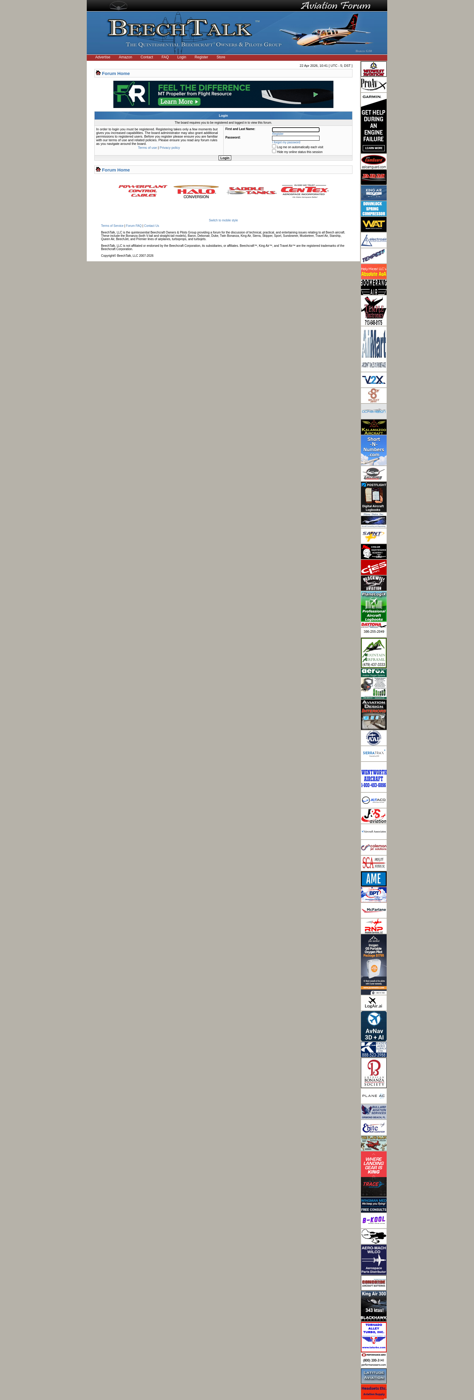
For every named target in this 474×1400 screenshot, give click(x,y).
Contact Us (151, 225)
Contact (147, 57)
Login (181, 57)
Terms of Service (112, 225)
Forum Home (116, 73)
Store (221, 57)
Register (201, 57)
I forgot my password (286, 142)
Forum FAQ (134, 225)
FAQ (165, 57)
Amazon (125, 57)
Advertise (102, 57)
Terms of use (147, 147)
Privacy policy (170, 147)
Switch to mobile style (223, 220)
